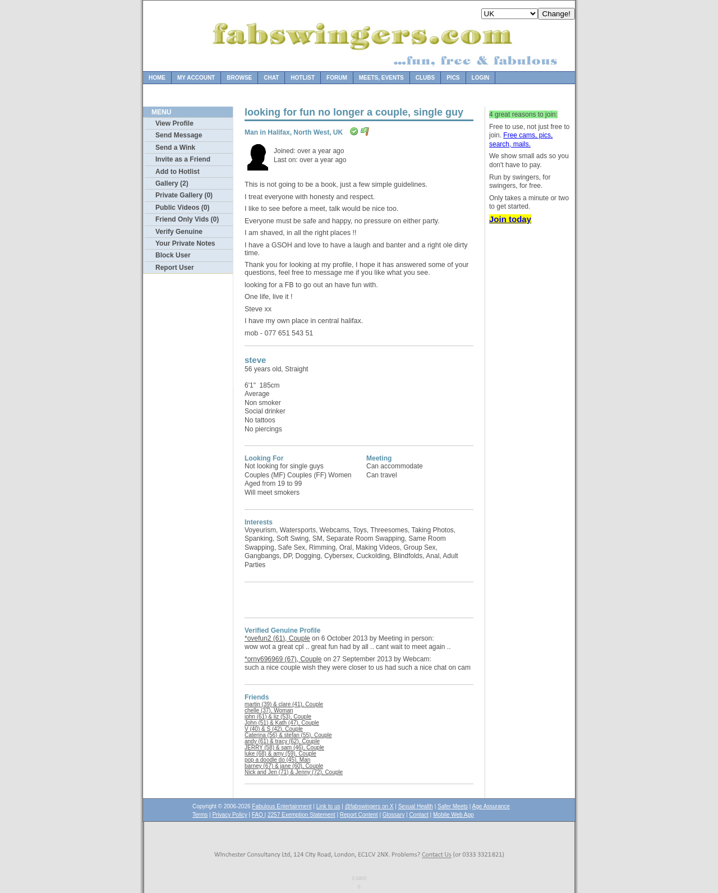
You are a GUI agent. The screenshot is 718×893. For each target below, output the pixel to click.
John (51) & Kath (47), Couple (282, 723)
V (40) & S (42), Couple (274, 729)
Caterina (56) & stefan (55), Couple (288, 735)
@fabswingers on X (369, 806)
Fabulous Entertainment (281, 806)
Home (157, 78)
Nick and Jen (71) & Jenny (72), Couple (294, 772)
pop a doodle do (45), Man (277, 760)
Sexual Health (415, 806)
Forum (336, 78)
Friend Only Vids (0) (187, 219)
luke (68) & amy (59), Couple (280, 754)
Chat (271, 78)
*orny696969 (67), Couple (283, 659)
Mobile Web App (453, 815)
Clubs (425, 78)
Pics (453, 78)
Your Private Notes (185, 243)
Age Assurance (491, 806)
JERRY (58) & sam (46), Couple (284, 747)
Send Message (178, 135)
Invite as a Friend (182, 159)
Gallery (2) (171, 183)
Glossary (393, 815)
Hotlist (303, 78)
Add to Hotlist (177, 172)
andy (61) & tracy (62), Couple (282, 741)
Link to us (328, 806)
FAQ (258, 815)
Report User (174, 267)
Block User (173, 255)
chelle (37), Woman (269, 710)
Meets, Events (381, 78)
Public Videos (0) (182, 207)
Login (481, 78)
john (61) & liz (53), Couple (278, 717)
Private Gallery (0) (184, 195)
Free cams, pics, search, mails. (521, 139)
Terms (200, 815)
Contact (418, 815)
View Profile (174, 123)
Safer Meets (453, 806)
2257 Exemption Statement (301, 815)
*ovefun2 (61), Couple (277, 638)
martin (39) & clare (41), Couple (284, 704)
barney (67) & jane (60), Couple (284, 766)
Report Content (359, 815)
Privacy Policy (229, 815)
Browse (239, 78)
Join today (510, 219)
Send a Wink (175, 147)
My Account (196, 78)
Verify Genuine (178, 232)
